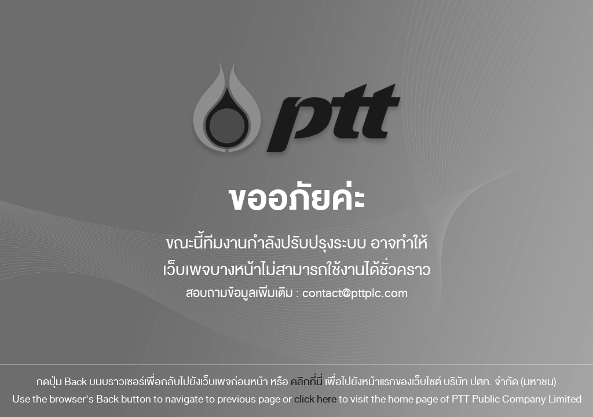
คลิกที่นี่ (307, 381)
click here (315, 399)
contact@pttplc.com (355, 293)
